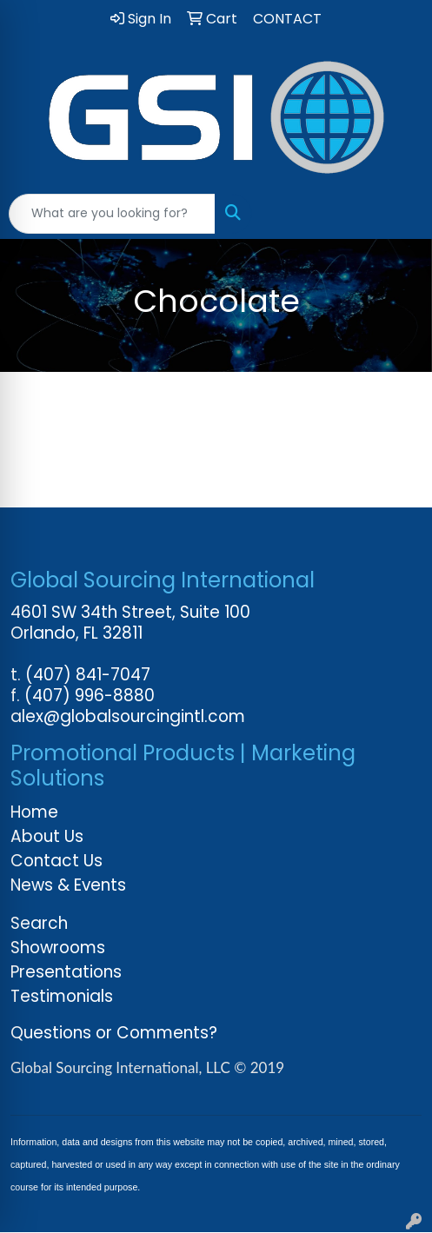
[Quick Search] (112, 214)
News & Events (68, 885)
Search (39, 923)
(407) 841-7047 (87, 674)
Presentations (66, 972)
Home (34, 812)
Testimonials (61, 996)
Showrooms (57, 947)
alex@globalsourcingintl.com (127, 716)
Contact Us (56, 860)
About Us (46, 836)
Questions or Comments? (113, 1032)
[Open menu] (397, 213)
